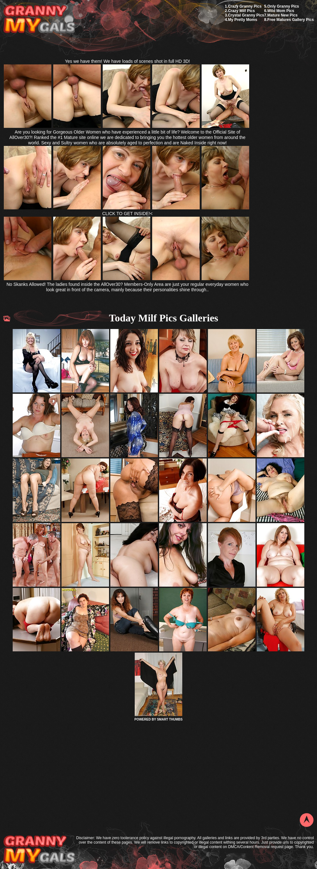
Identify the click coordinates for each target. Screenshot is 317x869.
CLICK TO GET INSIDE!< (127, 213)
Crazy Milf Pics (241, 11)
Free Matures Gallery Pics (290, 19)
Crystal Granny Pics (246, 15)
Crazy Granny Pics (245, 6)
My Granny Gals (39, 19)
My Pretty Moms (242, 19)
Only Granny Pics (283, 6)
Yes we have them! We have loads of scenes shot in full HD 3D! (127, 61)
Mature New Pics (282, 15)
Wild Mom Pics (280, 11)
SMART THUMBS (170, 719)
